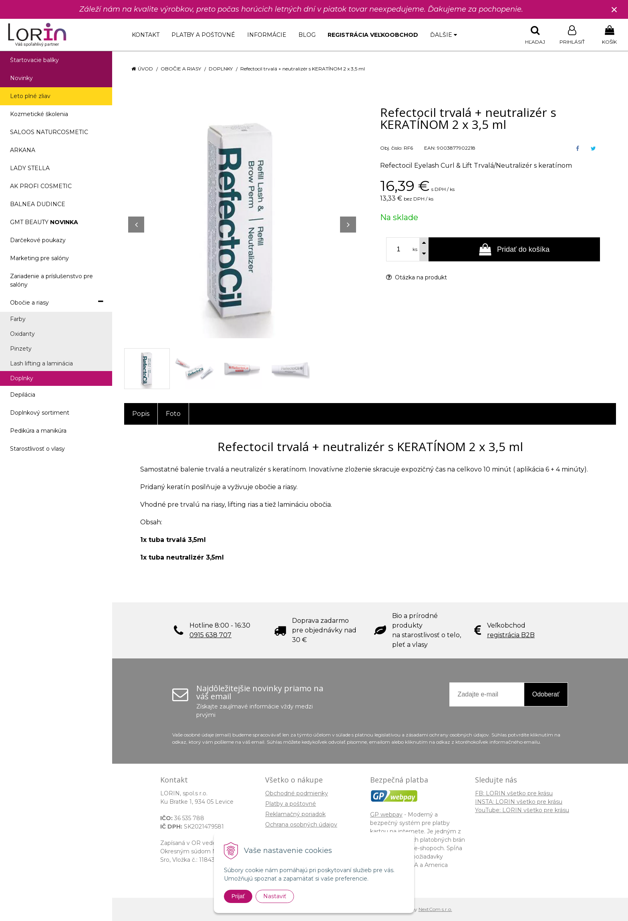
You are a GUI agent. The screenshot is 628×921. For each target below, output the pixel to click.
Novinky (21, 78)
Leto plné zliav (30, 96)
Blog (307, 34)
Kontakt (145, 34)
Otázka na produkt (416, 277)
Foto (173, 413)
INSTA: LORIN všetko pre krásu (518, 801)
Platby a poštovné (203, 34)
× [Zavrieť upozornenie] (614, 9)
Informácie (266, 34)
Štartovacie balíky (34, 60)
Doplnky (221, 69)
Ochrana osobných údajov (301, 824)
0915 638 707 (210, 635)
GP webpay (386, 814)
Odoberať (546, 694)
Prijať (238, 896)
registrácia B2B (511, 635)
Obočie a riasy (181, 69)
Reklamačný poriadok (295, 814)
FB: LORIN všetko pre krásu (514, 793)
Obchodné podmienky (296, 793)
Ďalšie (443, 34)
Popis (140, 413)
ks (415, 249)
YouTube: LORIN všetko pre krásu (522, 810)
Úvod (145, 69)
